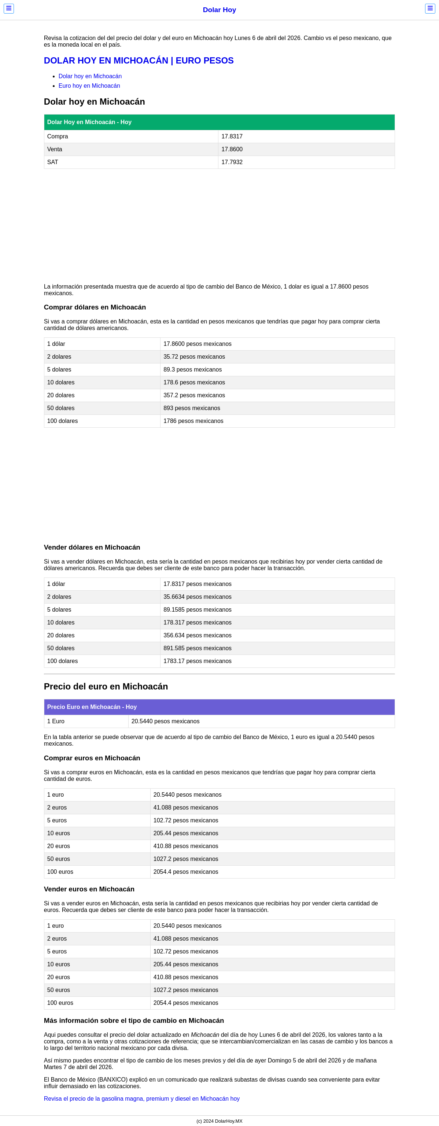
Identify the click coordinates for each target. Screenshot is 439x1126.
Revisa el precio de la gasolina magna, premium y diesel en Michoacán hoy (142, 1099)
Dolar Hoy (219, 10)
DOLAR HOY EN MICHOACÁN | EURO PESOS (139, 60)
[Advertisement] (219, 226)
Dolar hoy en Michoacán (90, 76)
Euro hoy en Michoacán (89, 86)
